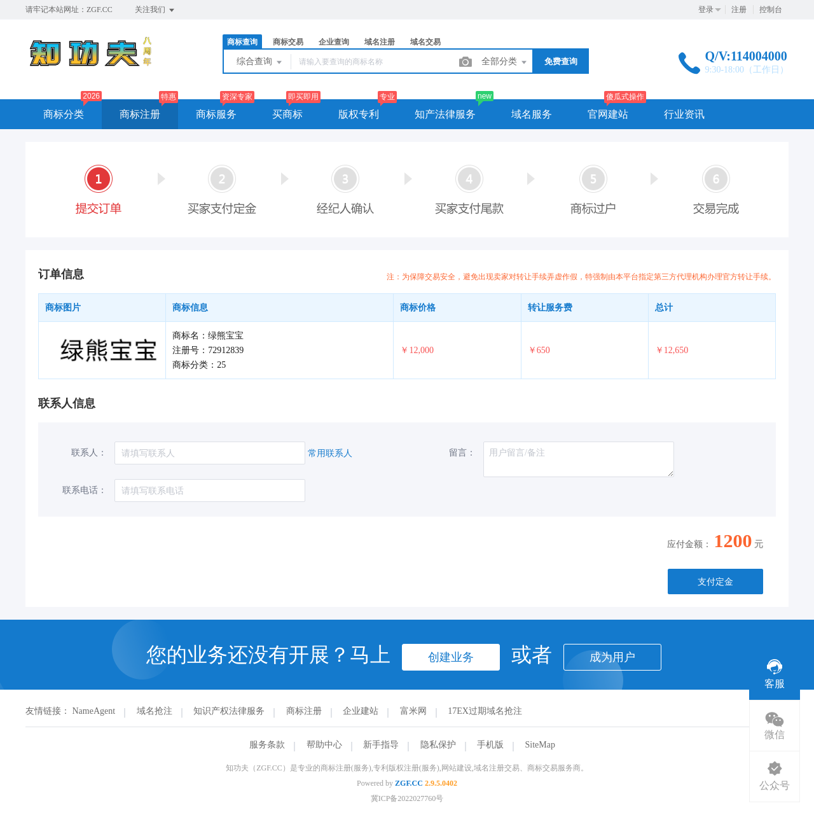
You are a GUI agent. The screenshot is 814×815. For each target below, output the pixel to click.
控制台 (770, 9)
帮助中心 (324, 744)
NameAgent (94, 711)
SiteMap (540, 744)
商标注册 (140, 114)
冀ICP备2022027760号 (407, 798)
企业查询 (334, 42)
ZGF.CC (409, 783)
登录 (706, 9)
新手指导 (381, 744)
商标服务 (216, 114)
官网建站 (608, 114)
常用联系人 (330, 453)
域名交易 (425, 42)
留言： (462, 452)
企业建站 (360, 711)
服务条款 (267, 744)
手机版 (490, 744)
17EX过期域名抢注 (485, 711)
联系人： (89, 452)
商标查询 (242, 42)
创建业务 (451, 657)
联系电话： (84, 490)
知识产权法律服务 (229, 711)
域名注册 (379, 42)
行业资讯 (684, 114)
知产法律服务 (445, 114)
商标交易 (288, 42)
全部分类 (504, 62)
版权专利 (358, 114)
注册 (739, 9)
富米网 (413, 711)
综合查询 (260, 62)
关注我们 (155, 10)
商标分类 (63, 114)
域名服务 (531, 114)
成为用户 (612, 657)
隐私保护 (438, 744)
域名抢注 (154, 711)
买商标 (287, 114)
